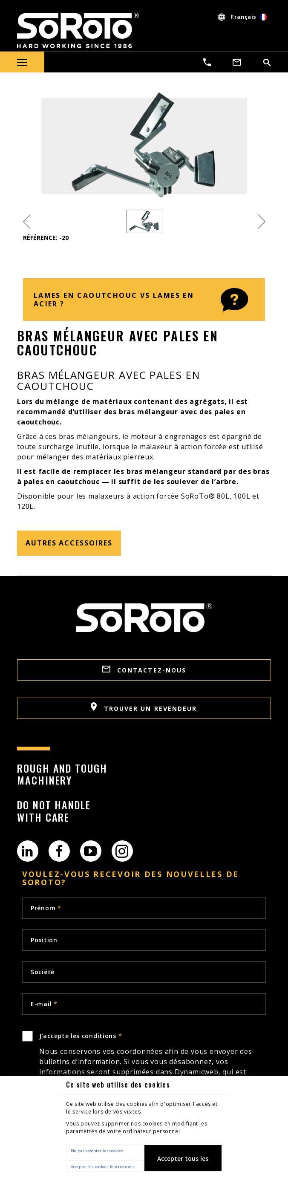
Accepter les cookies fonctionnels (103, 1166)
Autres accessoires (69, 543)
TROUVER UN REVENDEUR (144, 707)
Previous (26, 221)
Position (44, 940)
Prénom (46, 908)
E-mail (44, 1004)
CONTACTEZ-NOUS (144, 670)
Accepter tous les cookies (182, 1162)
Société (43, 972)
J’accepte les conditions (152, 1064)
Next (261, 221)
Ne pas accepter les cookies (97, 1151)
